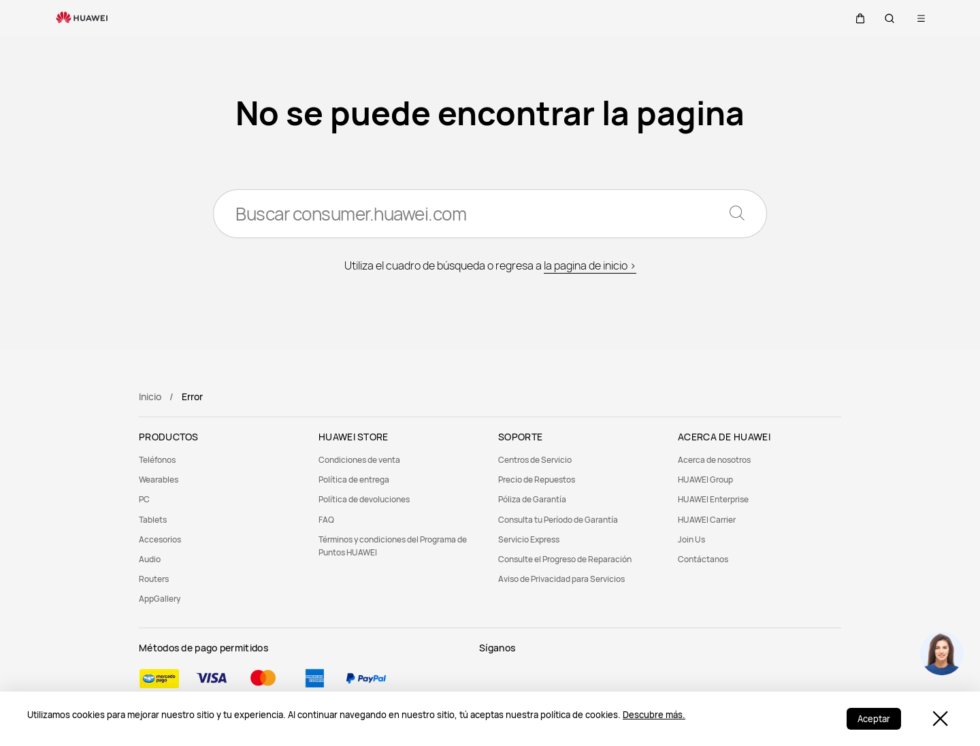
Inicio (150, 396)
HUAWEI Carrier (707, 519)
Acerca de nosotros (714, 460)
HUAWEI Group (705, 479)
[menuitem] (220, 459)
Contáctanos (703, 559)
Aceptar (874, 719)
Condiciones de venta (359, 460)
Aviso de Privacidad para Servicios (561, 579)
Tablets (153, 519)
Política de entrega (353, 479)
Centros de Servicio (535, 460)
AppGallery (159, 598)
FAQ (326, 519)
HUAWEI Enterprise (713, 499)
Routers (154, 579)
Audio (150, 559)
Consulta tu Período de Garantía (558, 519)
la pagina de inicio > (590, 265)
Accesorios (160, 539)
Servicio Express (528, 539)
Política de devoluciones (364, 499)
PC (144, 499)
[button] (856, 18)
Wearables (158, 479)
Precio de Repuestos (536, 479)
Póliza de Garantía (532, 499)
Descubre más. (654, 715)
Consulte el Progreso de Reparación (565, 559)
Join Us (691, 539)
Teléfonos (157, 460)
